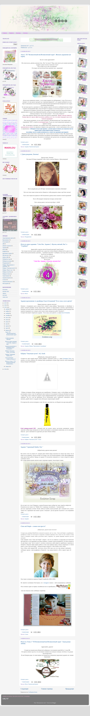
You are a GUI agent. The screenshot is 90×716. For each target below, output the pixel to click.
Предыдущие (69, 689)
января (7, 366)
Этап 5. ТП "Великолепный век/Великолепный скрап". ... (11, 334)
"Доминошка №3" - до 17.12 (27, 45)
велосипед (5, 289)
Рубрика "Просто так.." (8, 270)
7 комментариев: (26, 144)
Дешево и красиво (7, 245)
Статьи (39, 439)
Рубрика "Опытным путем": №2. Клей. (33, 353)
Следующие (24, 689)
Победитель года (6, 259)
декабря (8, 309)
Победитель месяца (7, 261)
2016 (5, 305)
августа (7, 317)
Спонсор (25, 33)
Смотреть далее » (25, 142)
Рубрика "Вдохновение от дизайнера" (37, 346)
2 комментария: (25, 516)
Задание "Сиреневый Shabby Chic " (32, 447)
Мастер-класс (6, 255)
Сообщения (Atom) (32, 692)
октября (7, 313)
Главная (5, 33)
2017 (5, 303)
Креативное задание (7, 253)
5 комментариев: (26, 234)
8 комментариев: (26, 437)
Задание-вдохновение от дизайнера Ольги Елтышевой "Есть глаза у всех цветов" (46, 301)
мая (7, 323)
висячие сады (6, 291)
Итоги (26, 293)
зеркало (4, 293)
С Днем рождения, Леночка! (30, 154)
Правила (11, 33)
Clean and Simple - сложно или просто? (33, 526)
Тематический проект (34, 146)
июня (7, 321)
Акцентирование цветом (8, 238)
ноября (7, 311)
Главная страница (47, 689)
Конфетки (5, 251)
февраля (8, 330)
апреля (7, 326)
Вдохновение (6, 240)
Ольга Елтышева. (65, 312)
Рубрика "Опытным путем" (31, 439)
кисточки (5, 295)
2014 (5, 369)
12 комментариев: (26, 343)
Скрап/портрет (6, 275)
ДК (3, 243)
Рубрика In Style (6, 273)
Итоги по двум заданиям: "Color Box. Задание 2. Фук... (11, 343)
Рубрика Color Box (7, 272)
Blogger (54, 702)
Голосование (5, 241)
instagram (46, 583)
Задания (27, 146)
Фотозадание (6, 283)
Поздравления (28, 236)
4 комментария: (25, 291)
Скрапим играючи (7, 277)
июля (7, 319)
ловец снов (5, 297)
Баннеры (18, 33)
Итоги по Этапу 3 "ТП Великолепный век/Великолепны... (10, 362)
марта (7, 328)
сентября (8, 315)
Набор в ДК (5, 257)
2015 (5, 307)
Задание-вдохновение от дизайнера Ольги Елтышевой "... (10, 347)
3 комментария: (25, 632)
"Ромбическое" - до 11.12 (26, 47)
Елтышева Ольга (67, 358)
